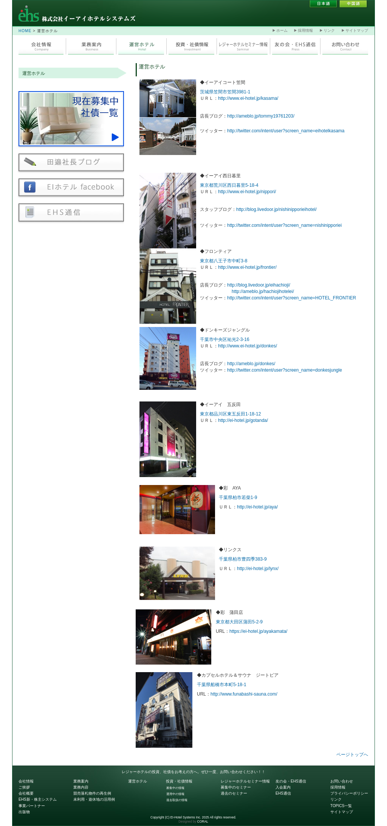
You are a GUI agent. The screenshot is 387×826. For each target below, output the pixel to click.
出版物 (24, 812)
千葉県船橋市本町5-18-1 (221, 684)
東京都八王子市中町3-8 (223, 260)
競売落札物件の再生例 (92, 793)
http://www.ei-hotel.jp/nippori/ (247, 191)
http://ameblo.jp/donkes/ (251, 363)
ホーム (280, 30)
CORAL (202, 821)
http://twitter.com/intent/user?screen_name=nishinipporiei (284, 225)
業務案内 (80, 781)
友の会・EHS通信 (291, 781)
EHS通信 (283, 793)
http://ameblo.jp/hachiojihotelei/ (263, 291)
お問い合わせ (341, 781)
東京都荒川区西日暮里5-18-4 (229, 185)
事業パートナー (32, 806)
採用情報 (303, 30)
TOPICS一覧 (341, 806)
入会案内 (283, 787)
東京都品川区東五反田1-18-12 (230, 414)
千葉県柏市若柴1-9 (238, 497)
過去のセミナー (234, 793)
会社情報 (26, 781)
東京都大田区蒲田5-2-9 (239, 622)
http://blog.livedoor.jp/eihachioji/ (258, 285)
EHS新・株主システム (38, 799)
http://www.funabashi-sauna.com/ (244, 694)
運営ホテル (33, 73)
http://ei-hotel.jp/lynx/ (258, 568)
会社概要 (26, 793)
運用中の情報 (175, 794)
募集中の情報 (175, 788)
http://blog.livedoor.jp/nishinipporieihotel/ (276, 209)
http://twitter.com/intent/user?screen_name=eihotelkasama (286, 130)
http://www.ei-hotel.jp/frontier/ (247, 267)
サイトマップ (355, 30)
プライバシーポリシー (349, 793)
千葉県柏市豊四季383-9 (243, 559)
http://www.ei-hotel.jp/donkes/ (247, 346)
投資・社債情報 (179, 781)
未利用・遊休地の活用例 (94, 799)
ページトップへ (352, 754)
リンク (327, 30)
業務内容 (80, 787)
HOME (25, 31)
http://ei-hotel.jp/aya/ (257, 507)
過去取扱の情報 (176, 800)
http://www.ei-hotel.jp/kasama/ (248, 98)
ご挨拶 (24, 787)
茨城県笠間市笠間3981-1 (225, 92)
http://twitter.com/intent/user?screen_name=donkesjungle (284, 370)
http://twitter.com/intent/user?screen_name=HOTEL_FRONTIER (291, 298)
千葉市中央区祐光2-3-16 (224, 339)
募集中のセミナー (236, 787)
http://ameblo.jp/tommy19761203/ (260, 116)
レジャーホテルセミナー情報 (245, 781)
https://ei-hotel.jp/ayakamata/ (258, 631)
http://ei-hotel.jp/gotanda (242, 420)
